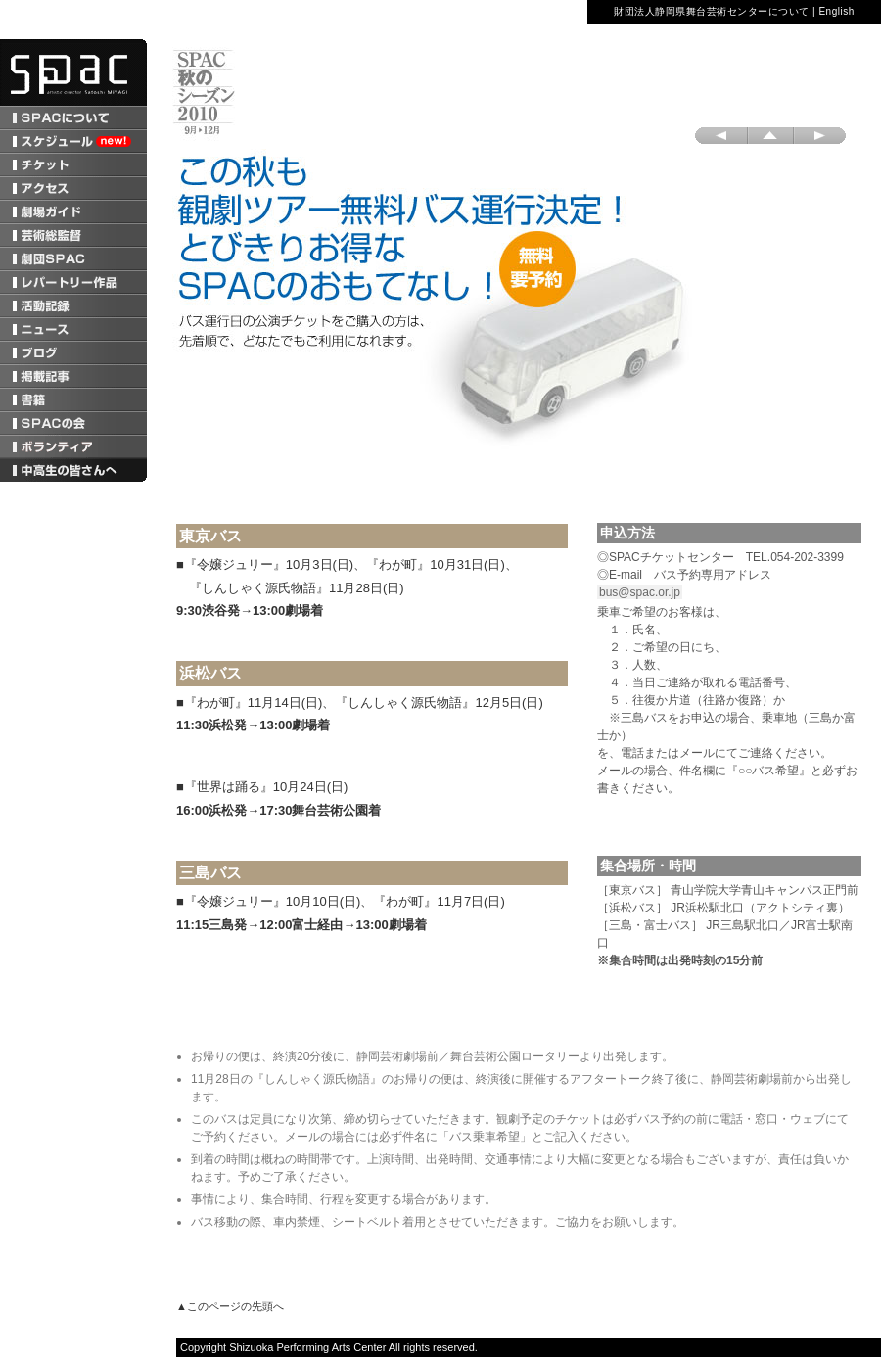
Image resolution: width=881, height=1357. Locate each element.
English (836, 11)
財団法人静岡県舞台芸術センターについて (712, 11)
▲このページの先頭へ (230, 1306)
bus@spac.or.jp (639, 592)
